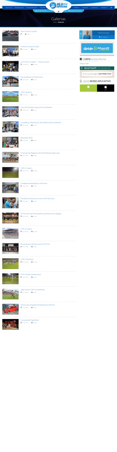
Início (55, 22)
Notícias (9, 7)
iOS (105, 88)
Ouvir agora (41, 11)
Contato (94, 7)
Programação (31, 7)
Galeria (43, 7)
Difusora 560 (84, 63)
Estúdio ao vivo (74, 11)
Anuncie (104, 7)
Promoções (19, 7)
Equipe (85, 7)
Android (88, 88)
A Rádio (76, 7)
